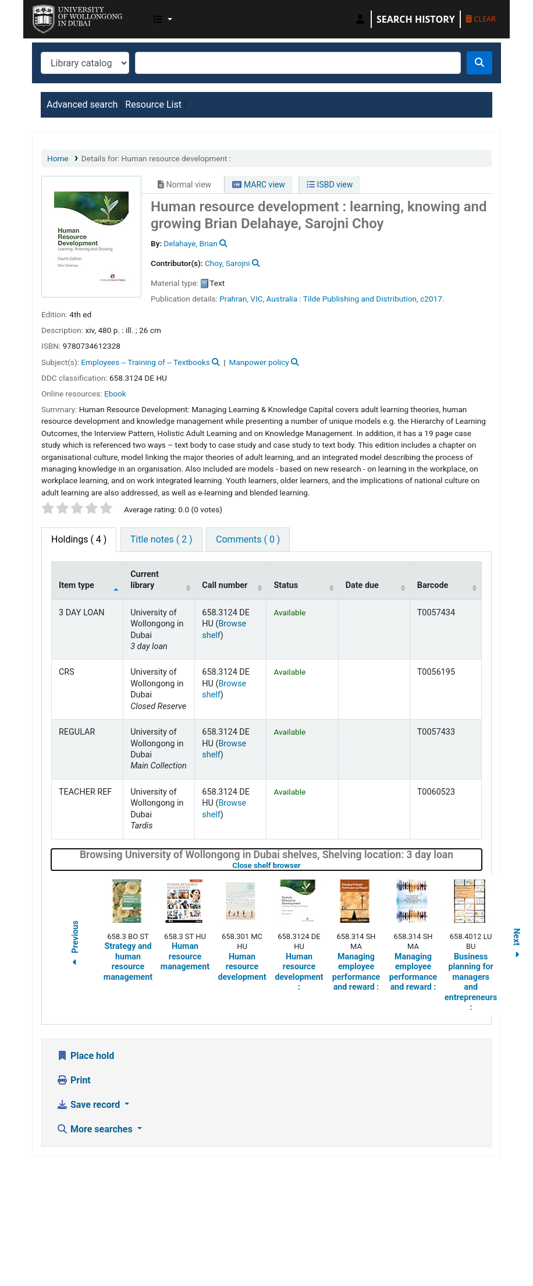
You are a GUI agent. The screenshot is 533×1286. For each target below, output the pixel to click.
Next (516, 944)
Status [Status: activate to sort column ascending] (285, 585)
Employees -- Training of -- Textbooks (145, 362)
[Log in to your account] (360, 19)
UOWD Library (62, 16)
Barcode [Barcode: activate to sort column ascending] (433, 585)
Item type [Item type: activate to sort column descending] (76, 585)
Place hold (85, 1055)
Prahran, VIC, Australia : (260, 298)
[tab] (161, 539)
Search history (415, 19)
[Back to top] (497, 1250)
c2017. (432, 298)
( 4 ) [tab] (78, 539)
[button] (163, 19)
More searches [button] (95, 1129)
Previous (75, 944)
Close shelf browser (303, 865)
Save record (89, 1104)
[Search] (479, 63)
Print (73, 1080)
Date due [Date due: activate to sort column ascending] (362, 585)
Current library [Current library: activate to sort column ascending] (144, 579)
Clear (481, 18)
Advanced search (82, 104)
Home (58, 158)
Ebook (115, 393)
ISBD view (330, 184)
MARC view (258, 184)
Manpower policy (259, 362)
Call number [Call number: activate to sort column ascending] (224, 585)
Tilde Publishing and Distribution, (360, 298)
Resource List (153, 104)
